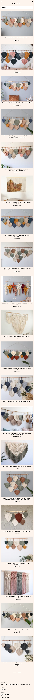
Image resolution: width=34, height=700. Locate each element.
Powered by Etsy (5, 697)
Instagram (3, 689)
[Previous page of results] (14, 670)
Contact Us (22, 684)
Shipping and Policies (14, 684)
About (6, 684)
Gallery (28, 684)
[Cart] (32, 2)
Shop (2, 684)
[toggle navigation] (1, 1)
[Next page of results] (19, 670)
